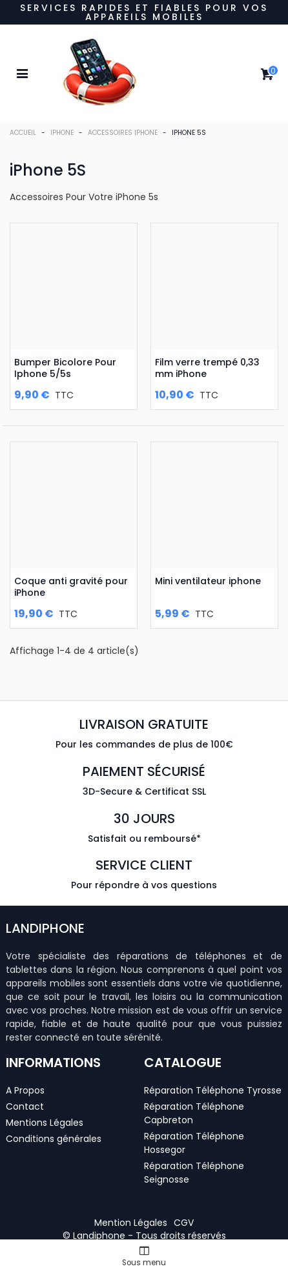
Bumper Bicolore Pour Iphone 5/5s (65, 368)
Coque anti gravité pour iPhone (71, 586)
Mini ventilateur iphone (208, 581)
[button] (130, 1222)
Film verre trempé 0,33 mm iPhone (207, 368)
